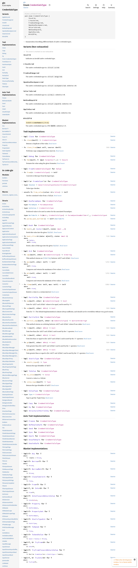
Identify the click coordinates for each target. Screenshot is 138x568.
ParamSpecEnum (46, 205)
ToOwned (35, 527)
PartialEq (33, 297)
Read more (53, 144)
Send (31, 428)
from (29, 172)
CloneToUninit (39, 477)
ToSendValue (37, 534)
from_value (38, 192)
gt (28, 342)
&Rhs (45, 308)
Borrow (35, 461)
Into (37, 488)
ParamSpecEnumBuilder (77, 215)
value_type (31, 382)
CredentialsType (47, 136)
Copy (31, 403)
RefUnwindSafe (35, 425)
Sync (31, 432)
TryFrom (38, 542)
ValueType (33, 391)
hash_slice (31, 236)
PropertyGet (37, 511)
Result (65, 160)
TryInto (38, 558)
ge (28, 350)
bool (65, 301)
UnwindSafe (34, 443)
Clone (31, 136)
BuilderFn (33, 215)
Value (58, 169)
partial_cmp (32, 321)
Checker (32, 185)
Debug (31, 156)
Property (36, 504)
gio (24, 2)
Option (74, 321)
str (45, 215)
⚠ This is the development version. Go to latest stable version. (123, 562)
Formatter (49, 160)
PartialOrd (34, 317)
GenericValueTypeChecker (49, 185)
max (28, 262)
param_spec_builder (35, 219)
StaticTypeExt (39, 519)
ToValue (32, 371)
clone (29, 140)
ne (28, 308)
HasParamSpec (35, 201)
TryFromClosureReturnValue (45, 550)
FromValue (37, 181)
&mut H (64, 236)
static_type (32, 362)
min (28, 273)
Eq (30, 407)
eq (28, 301)
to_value (30, 375)
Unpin (31, 436)
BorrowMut (36, 469)
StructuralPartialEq (39, 411)
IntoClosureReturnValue (43, 496)
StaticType (34, 358)
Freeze (32, 421)
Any (33, 453)
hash (29, 229)
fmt (28, 160)
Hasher (39, 229)
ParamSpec (33, 205)
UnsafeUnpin (34, 440)
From (31, 169)
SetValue (32, 208)
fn (41, 215)
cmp (28, 255)
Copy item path (49, 5)
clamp (29, 284)
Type (45, 362)
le (28, 335)
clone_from (31, 147)
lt (28, 328)
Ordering (68, 255)
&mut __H (61, 229)
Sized (33, 242)
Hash (31, 225)
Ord (30, 251)
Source (25, 7)
